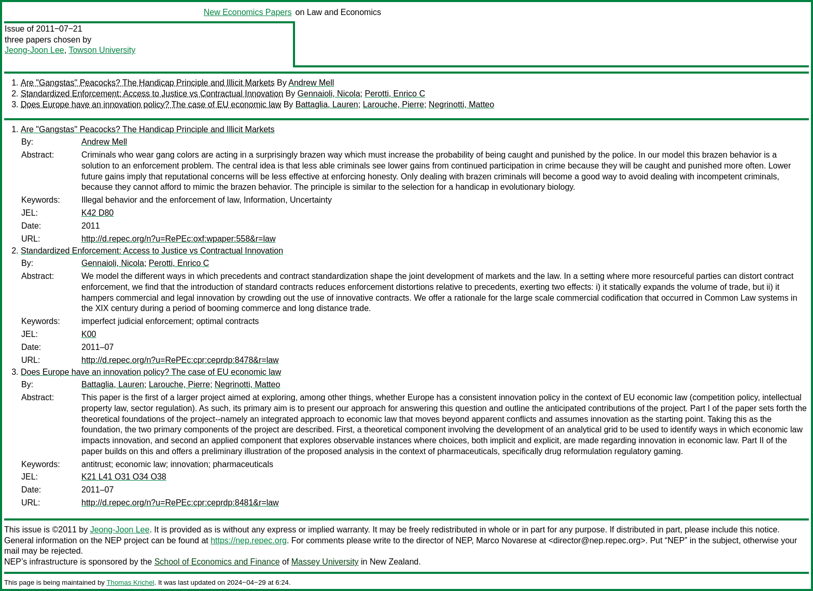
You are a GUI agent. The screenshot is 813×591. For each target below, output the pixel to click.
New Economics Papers (248, 12)
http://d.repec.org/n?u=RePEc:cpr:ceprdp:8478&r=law (180, 360)
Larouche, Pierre (393, 104)
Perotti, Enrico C (395, 93)
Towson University (101, 50)
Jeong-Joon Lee (34, 50)
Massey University (325, 561)
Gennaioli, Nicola (329, 93)
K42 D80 (97, 212)
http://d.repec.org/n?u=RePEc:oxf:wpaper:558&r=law (178, 238)
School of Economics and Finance (217, 561)
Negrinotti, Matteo (461, 104)
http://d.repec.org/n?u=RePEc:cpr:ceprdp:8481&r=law (180, 502)
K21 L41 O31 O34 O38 (123, 476)
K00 (88, 334)
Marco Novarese (506, 540)
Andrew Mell (311, 82)
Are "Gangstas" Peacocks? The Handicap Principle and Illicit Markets (148, 82)
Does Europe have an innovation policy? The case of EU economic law (151, 104)
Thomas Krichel (130, 582)
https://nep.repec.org (249, 540)
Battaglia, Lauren (327, 104)
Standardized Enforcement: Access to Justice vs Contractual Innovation (152, 93)
